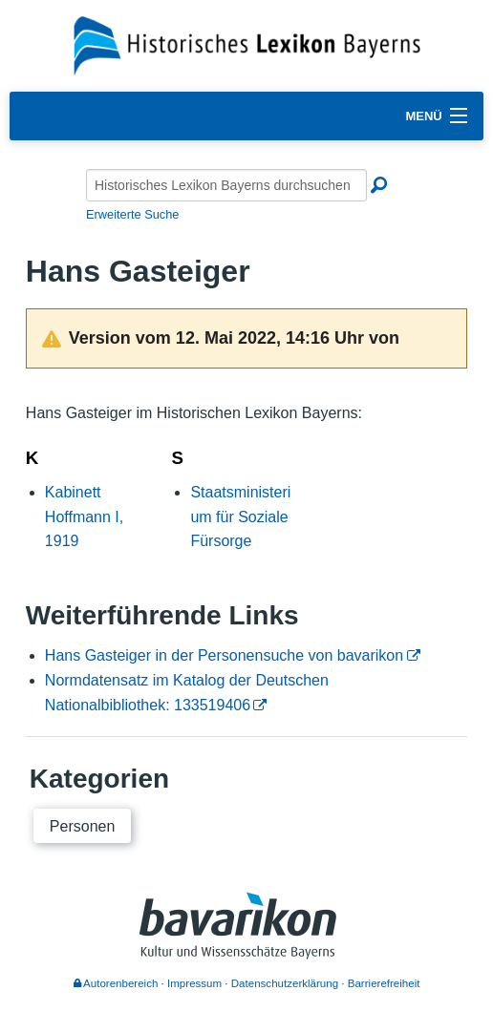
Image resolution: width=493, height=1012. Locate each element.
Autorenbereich (116, 983)
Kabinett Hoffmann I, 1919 (84, 516)
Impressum (194, 983)
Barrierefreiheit (384, 983)
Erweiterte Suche (132, 214)
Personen (83, 826)
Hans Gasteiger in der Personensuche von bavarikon (224, 655)
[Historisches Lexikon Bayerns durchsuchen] (226, 185)
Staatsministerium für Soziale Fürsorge (240, 516)
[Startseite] (247, 44)
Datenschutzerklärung (284, 983)
